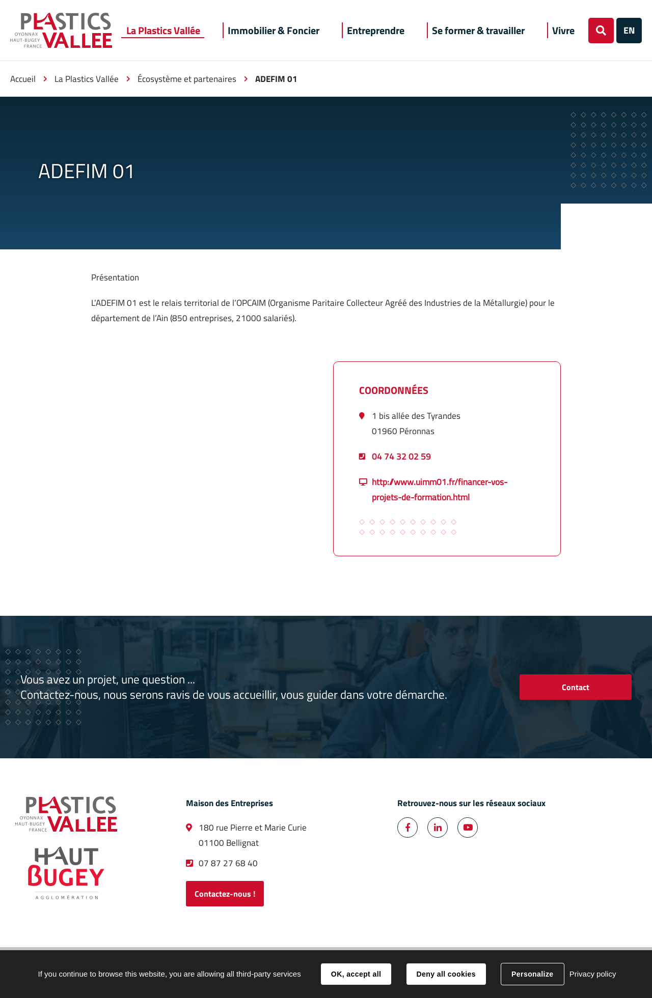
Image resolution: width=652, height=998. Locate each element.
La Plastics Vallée (87, 78)
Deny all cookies (446, 974)
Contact (575, 687)
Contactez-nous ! (225, 894)
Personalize (532, 974)
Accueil (23, 78)
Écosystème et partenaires (187, 78)
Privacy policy (592, 974)
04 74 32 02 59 (401, 456)
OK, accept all (356, 974)
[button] (163, 30)
